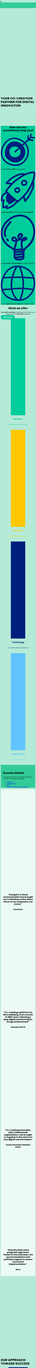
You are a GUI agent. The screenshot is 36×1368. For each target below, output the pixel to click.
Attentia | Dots (11, 783)
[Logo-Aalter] (8, 123)
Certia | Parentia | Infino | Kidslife (17, 787)
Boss (8, 785)
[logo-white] (18, 100)
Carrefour (10, 782)
